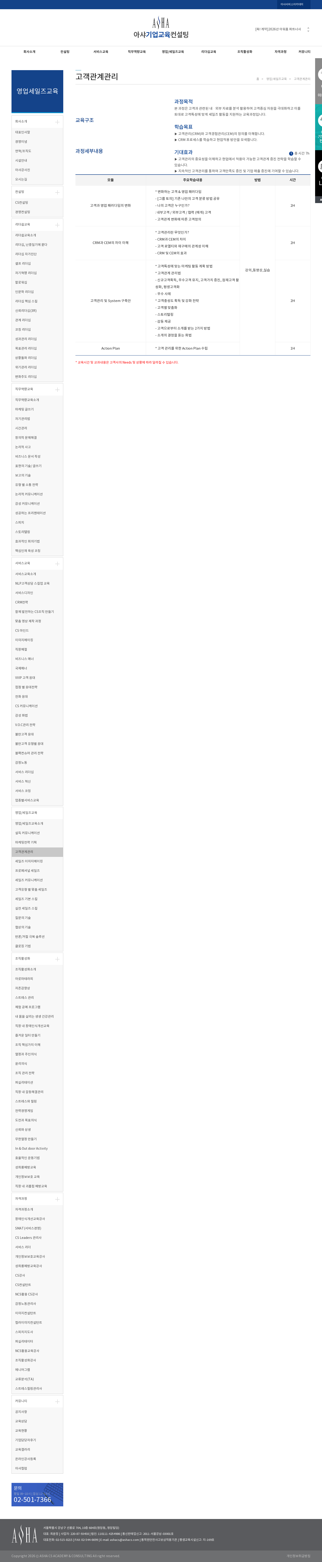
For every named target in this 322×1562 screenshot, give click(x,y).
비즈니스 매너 (24, 659)
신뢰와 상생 (23, 1130)
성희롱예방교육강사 (28, 1266)
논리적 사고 (23, 447)
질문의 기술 (23, 918)
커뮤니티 (304, 52)
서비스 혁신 (23, 782)
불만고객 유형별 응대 (29, 744)
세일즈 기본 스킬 (26, 899)
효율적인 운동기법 (27, 1158)
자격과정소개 (24, 1210)
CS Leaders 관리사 (28, 1238)
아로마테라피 (24, 979)
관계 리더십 (23, 320)
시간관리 (21, 428)
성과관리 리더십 (26, 339)
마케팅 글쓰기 (24, 409)
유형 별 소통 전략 (26, 485)
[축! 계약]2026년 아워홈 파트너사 (278, 29)
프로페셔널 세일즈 (27, 871)
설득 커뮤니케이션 (27, 833)
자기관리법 (22, 419)
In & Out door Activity (31, 1149)
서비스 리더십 (24, 772)
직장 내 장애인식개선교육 (32, 1026)
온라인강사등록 (25, 1459)
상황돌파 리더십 (26, 358)
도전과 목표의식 (26, 1120)
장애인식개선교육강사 (30, 1219)
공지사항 (21, 1412)
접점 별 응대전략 (26, 687)
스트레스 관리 (24, 998)
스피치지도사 (24, 1332)
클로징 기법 (23, 946)
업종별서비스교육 (27, 800)
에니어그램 (22, 1370)
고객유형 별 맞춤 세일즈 (31, 890)
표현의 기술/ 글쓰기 (28, 466)
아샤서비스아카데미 (292, 4)
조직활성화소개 (25, 969)
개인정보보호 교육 (27, 1177)
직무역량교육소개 (27, 400)
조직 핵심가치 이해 (27, 1045)
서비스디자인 (24, 593)
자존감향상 (22, 988)
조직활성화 (244, 52)
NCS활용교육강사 (27, 1351)
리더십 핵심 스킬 (26, 301)
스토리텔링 (22, 532)
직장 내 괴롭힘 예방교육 (31, 1186)
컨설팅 (64, 52)
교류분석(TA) (24, 1379)
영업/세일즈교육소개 (29, 824)
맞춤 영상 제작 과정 (28, 621)
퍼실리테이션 (24, 1083)
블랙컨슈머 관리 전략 (29, 753)
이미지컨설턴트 (25, 1313)
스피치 (19, 523)
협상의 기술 (23, 927)
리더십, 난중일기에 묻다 (31, 245)
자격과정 (281, 52)
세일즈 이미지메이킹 (29, 861)
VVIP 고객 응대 (25, 678)
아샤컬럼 (21, 1468)
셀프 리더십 (23, 264)
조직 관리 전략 (24, 1073)
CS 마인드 (22, 631)
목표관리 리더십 (26, 348)
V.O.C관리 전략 (25, 725)
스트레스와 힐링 (26, 1101)
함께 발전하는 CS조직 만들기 (34, 612)
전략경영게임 (24, 1111)
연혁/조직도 (23, 151)
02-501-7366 (32, 1500)
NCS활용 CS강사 (26, 1294)
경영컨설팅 (22, 212)
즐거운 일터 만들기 (27, 1035)
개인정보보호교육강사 (30, 1257)
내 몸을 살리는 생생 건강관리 (34, 1017)
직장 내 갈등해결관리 (29, 1092)
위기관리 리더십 (26, 367)
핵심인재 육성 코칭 (27, 551)
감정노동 (21, 763)
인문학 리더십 (24, 292)
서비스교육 (100, 52)
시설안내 (21, 161)
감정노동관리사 (25, 1304)
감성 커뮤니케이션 (27, 504)
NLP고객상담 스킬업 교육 (32, 584)
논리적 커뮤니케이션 (29, 494)
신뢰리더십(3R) (26, 311)
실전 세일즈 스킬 (26, 908)
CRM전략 (21, 602)
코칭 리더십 (23, 330)
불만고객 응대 (24, 734)
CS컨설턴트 (23, 1285)
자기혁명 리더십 (26, 273)
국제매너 (21, 668)
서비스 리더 (23, 1247)
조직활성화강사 (25, 1360)
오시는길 (21, 179)
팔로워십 (21, 282)
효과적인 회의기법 (27, 541)
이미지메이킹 (24, 640)
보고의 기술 (23, 475)
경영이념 (21, 142)
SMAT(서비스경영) (28, 1228)
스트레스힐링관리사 (28, 1389)
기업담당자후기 (25, 1440)
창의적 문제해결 (26, 438)
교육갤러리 (22, 1450)
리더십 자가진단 (26, 254)
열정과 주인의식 (26, 1054)
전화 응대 (21, 697)
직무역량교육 (137, 52)
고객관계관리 (24, 852)
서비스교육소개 (25, 574)
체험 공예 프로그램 (27, 1007)
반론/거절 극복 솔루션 (30, 937)
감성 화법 (21, 716)
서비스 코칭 (23, 791)
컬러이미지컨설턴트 (28, 1323)
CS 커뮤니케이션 (26, 706)
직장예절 (21, 650)
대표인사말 (22, 132)
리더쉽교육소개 (25, 235)
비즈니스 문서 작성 (27, 457)
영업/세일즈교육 (173, 52)
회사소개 (29, 52)
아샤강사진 (22, 170)
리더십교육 (208, 52)
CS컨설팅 (21, 203)
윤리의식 (21, 1064)
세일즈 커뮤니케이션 (29, 880)
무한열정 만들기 (26, 1139)
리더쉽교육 (22, 225)
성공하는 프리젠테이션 (30, 513)
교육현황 (21, 1431)
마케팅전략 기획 (26, 842)
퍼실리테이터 (24, 1342)
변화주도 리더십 (26, 377)
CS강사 (20, 1276)
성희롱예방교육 (25, 1167)
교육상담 (21, 1421)
